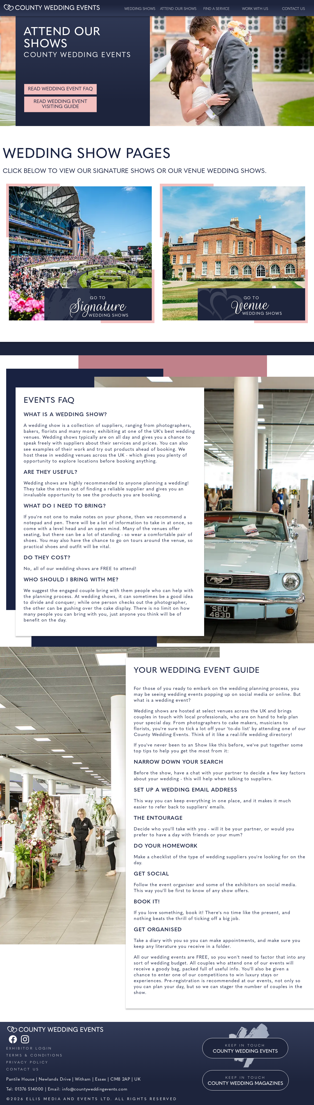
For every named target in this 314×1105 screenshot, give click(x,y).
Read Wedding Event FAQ (60, 89)
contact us (293, 9)
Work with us (255, 9)
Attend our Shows (178, 9)
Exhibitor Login (29, 1048)
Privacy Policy (27, 1062)
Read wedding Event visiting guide (60, 104)
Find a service (216, 9)
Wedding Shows (139, 9)
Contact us (22, 1069)
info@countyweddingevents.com (94, 1089)
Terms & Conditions (34, 1055)
